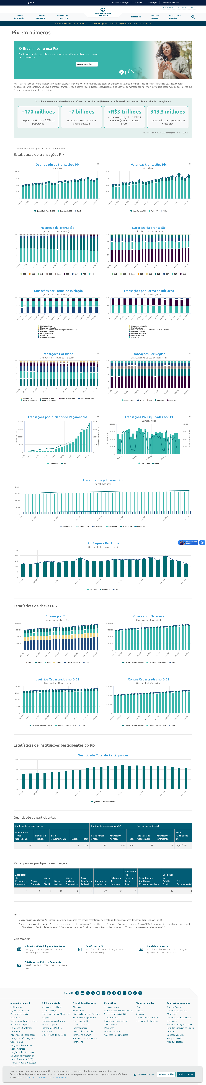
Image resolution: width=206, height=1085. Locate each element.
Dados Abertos (17, 1049)
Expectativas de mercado (54, 1035)
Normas (77, 1007)
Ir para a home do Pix (87, 64)
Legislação (152, 3)
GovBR (30, 2)
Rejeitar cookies (166, 1074)
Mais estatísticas (112, 1031)
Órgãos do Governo (171, 3)
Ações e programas (19, 1010)
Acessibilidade (168, 8)
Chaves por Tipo (57, 616)
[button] (19, 17)
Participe (138, 3)
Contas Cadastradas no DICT (148, 680)
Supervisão (78, 1010)
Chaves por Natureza (148, 616)
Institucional (16, 1007)
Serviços (140, 1014)
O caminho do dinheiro (147, 1021)
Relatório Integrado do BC (180, 1024)
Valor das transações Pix (149, 165)
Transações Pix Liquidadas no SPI (149, 417)
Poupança (109, 1028)
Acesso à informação (20, 1003)
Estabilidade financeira (74, 24)
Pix (131, 24)
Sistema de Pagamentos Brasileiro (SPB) (107, 24)
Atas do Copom (49, 1024)
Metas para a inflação (52, 1007)
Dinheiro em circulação (147, 1017)
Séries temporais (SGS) (115, 1014)
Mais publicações (175, 1042)
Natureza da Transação (57, 228)
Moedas (139, 1010)
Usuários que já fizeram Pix (103, 480)
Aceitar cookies (186, 1074)
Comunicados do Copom (53, 1021)
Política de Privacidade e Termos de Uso (47, 1077)
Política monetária (51, 1003)
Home (57, 24)
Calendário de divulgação (116, 1035)
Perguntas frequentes (21, 1045)
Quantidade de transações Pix (57, 165)
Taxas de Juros (111, 1007)
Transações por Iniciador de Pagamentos (57, 417)
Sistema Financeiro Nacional (86, 1014)
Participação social (19, 1014)
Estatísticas (110, 1003)
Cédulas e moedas (145, 1003)
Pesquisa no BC (174, 1038)
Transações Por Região (148, 354)
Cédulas (139, 1007)
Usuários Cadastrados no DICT (57, 680)
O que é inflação (49, 1010)
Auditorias (15, 1017)
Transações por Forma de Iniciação (57, 291)
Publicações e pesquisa (178, 1003)
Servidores (15, 1031)
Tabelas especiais (112, 1017)
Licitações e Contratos (21, 1028)
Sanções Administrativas (22, 1052)
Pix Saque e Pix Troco (103, 543)
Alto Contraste (182, 8)
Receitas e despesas (20, 1024)
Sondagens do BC (175, 1035)
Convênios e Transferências (24, 1021)
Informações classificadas (22, 1035)
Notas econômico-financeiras (118, 1010)
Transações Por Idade (57, 354)
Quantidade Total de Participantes (103, 755)
